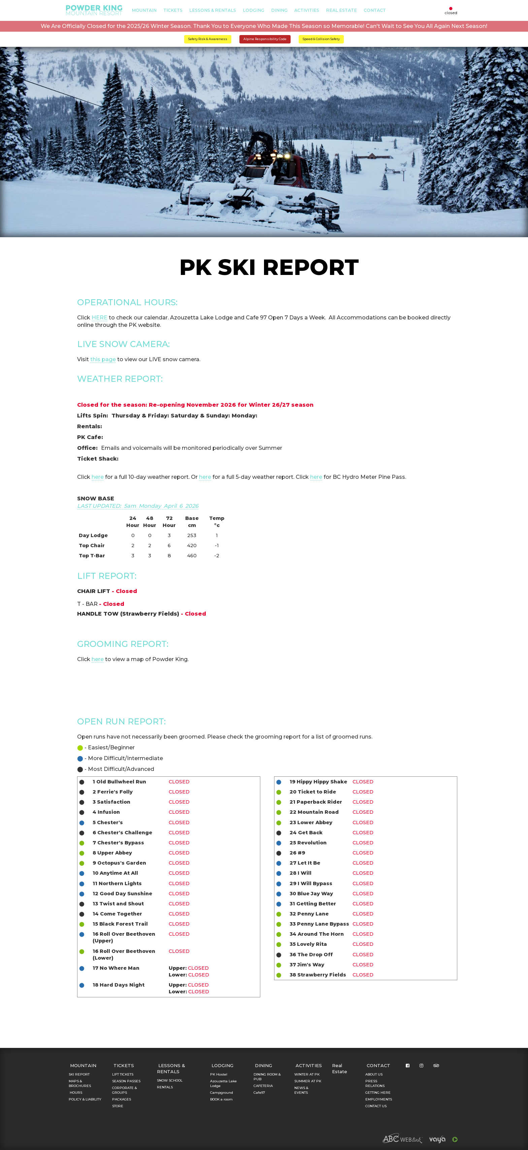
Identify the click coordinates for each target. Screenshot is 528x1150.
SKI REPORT (79, 1074)
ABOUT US (374, 1074)
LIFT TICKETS (122, 1074)
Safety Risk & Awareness (207, 39)
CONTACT (375, 10)
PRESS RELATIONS (375, 1083)
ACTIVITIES (306, 10)
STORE (117, 1106)
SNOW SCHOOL (170, 1080)
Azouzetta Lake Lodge (223, 1083)
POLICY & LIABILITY (85, 1099)
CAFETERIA (263, 1086)
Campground (221, 1092)
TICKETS (173, 10)
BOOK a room (221, 1099)
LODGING (253, 10)
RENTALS (165, 1087)
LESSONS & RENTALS (212, 10)
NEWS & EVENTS (301, 1090)
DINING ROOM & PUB (267, 1076)
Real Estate (341, 10)
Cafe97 (259, 1092)
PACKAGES (121, 1099)
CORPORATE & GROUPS (124, 1090)
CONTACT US (376, 1106)
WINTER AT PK (307, 1074)
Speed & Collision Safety (321, 39)
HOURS (75, 1092)
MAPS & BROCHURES (80, 1083)
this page (103, 359)
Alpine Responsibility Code (265, 39)
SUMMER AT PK (307, 1081)
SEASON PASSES (126, 1081)
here (98, 477)
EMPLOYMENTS (378, 1099)
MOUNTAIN (144, 10)
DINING (279, 10)
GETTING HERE (378, 1092)
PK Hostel (218, 1074)
